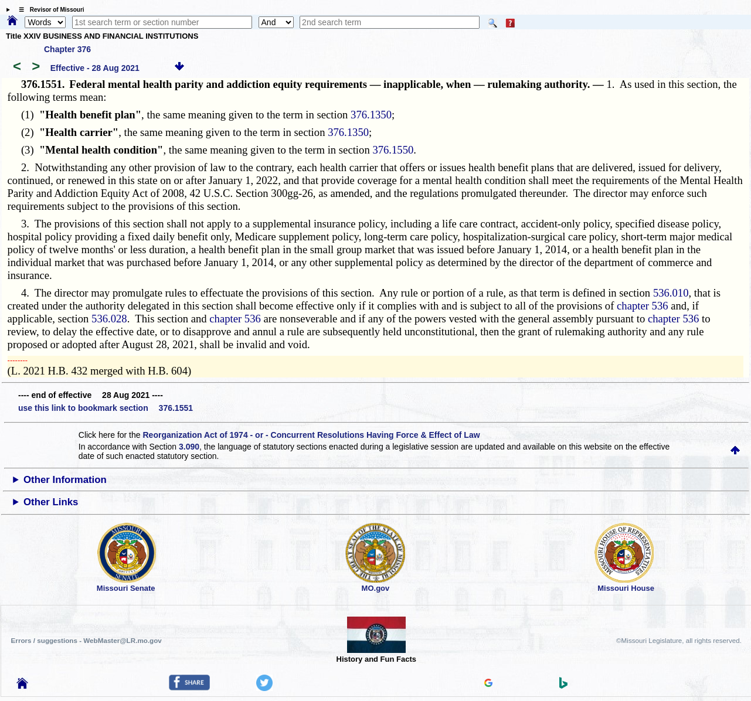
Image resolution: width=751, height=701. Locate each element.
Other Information (65, 479)
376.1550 (392, 150)
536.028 (109, 318)
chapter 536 (642, 306)
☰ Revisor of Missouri (48, 9)
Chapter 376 (67, 49)
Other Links (50, 502)
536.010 (671, 293)
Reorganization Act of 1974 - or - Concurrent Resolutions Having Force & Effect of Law (311, 435)
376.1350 (371, 114)
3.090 (189, 446)
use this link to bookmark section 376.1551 (105, 408)
